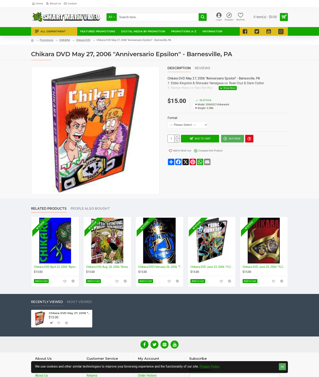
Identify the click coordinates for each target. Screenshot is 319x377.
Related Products (49, 208)
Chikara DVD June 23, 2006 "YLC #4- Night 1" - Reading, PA (212, 266)
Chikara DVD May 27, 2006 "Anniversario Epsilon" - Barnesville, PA (70, 313)
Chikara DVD (83, 40)
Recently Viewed (47, 302)
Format (172, 113)
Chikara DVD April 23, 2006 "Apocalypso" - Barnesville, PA (56, 266)
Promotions (46, 40)
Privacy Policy (209, 366)
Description (179, 68)
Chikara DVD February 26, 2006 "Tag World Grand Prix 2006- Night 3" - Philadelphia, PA (160, 266)
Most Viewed (79, 302)
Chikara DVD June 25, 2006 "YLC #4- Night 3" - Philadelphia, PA (265, 266)
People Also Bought (90, 208)
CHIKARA (64, 40)
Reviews (202, 68)
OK (282, 366)
